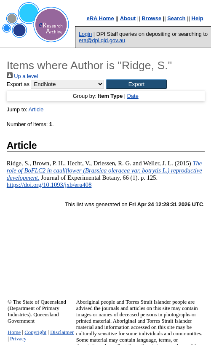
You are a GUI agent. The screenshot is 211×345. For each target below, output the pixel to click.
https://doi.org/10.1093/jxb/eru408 (49, 184)
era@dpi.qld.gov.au (102, 40)
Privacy (18, 339)
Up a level (22, 76)
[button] (136, 84)
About (128, 18)
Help (197, 18)
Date (133, 96)
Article (36, 109)
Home (14, 332)
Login (85, 34)
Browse (151, 18)
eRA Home (100, 18)
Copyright (35, 332)
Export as (18, 84)
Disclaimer (62, 332)
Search (176, 18)
